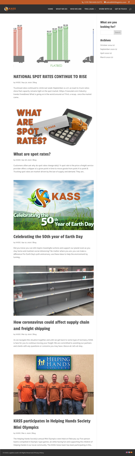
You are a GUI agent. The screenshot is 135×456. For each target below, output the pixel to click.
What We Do (61, 9)
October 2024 (106, 45)
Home (50, 9)
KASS (18, 82)
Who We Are (75, 9)
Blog (35, 82)
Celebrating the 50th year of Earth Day (48, 236)
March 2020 (105, 57)
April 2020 (104, 53)
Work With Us (105, 9)
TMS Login (89, 9)
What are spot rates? (32, 154)
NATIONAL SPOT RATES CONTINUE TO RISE (50, 76)
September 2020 (107, 49)
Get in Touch (121, 9)
